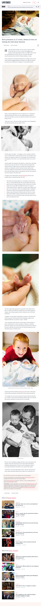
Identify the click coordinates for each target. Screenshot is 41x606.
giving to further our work (29, 477)
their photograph (24, 175)
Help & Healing (27, 2)
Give (34, 2)
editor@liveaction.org (10, 480)
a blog (22, 391)
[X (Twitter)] (36, 6)
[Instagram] (38, 6)
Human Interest (5, 45)
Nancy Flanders (13, 550)
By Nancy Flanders (14, 45)
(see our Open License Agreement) (29, 487)
